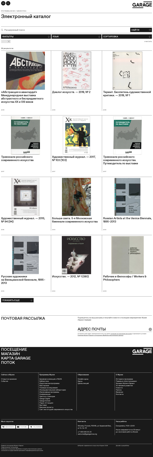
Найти (141, 30)
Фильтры (26, 36)
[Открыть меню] (3, 3)
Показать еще (17, 300)
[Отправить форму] (150, 329)
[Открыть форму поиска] (8, 3)
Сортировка (127, 36)
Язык (76, 36)
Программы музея (8, 11)
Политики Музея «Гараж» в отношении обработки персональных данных (100, 335)
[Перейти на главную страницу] (142, 5)
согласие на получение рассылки (121, 333)
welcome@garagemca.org (87, 434)
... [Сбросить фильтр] (6, 41)
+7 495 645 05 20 (85, 432)
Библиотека (21, 11)
